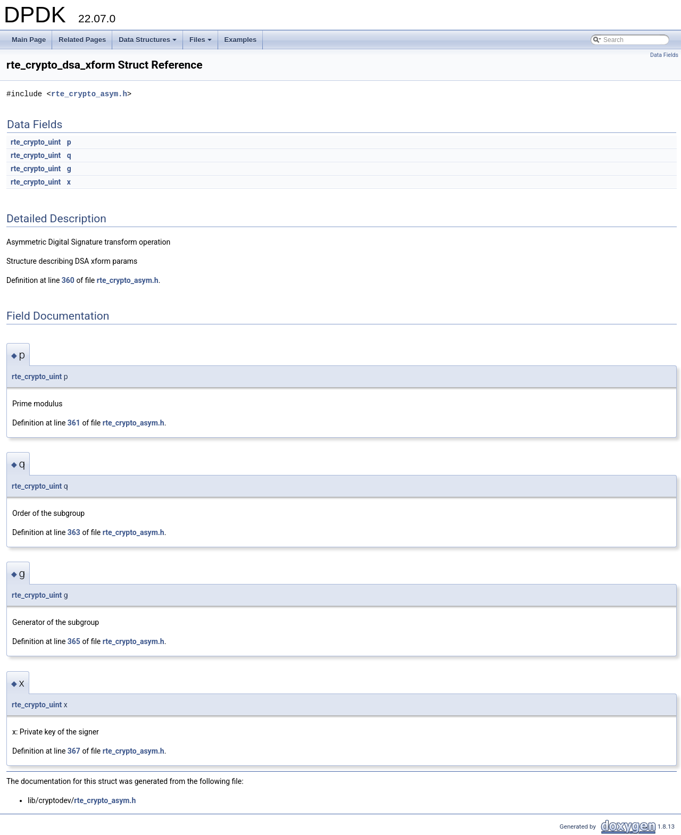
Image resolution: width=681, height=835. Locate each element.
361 (74, 423)
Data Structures (148, 42)
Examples (241, 40)
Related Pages (82, 40)
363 (74, 532)
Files (201, 42)
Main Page (29, 40)
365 (74, 641)
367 (74, 751)
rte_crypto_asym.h (89, 94)
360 (68, 280)
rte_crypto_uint (36, 142)
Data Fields (664, 55)
